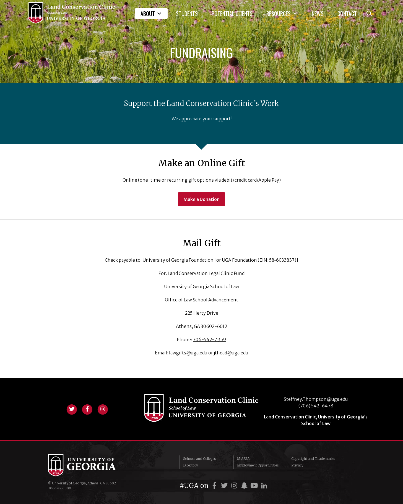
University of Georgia (89, 465)
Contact (347, 13)
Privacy (297, 465)
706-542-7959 (209, 339)
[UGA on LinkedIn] (264, 485)
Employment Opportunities (258, 465)
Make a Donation (201, 199)
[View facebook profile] (87, 408)
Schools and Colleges (199, 459)
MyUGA (243, 459)
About (151, 13)
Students (187, 13)
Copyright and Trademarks (313, 459)
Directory (190, 465)
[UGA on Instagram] (235, 485)
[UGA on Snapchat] (245, 485)
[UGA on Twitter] (225, 485)
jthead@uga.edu (231, 353)
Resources (282, 13)
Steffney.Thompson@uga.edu (316, 399)
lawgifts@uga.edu (188, 353)
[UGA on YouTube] (255, 485)
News (318, 13)
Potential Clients (232, 13)
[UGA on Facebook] (215, 485)
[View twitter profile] (71, 408)
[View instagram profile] (102, 408)
